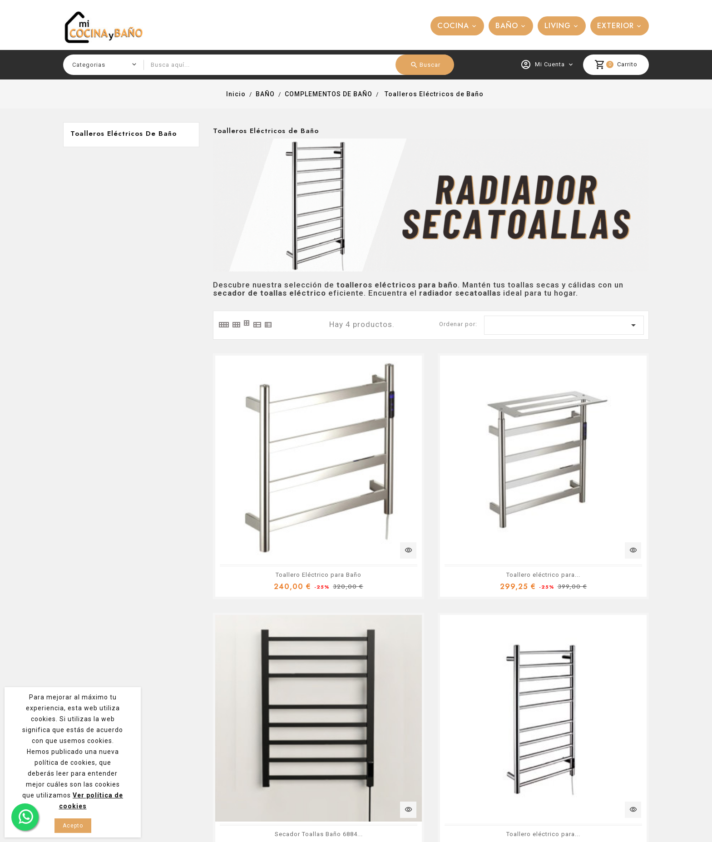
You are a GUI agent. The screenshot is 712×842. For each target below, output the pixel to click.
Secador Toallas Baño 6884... (489, 462)
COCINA (453, 25)
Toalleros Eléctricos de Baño (123, 133)
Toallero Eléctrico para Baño (263, 462)
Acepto (73, 825)
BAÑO (506, 25)
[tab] (223, 324)
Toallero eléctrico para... (375, 462)
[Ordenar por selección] (564, 325)
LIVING (557, 25)
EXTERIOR (615, 25)
